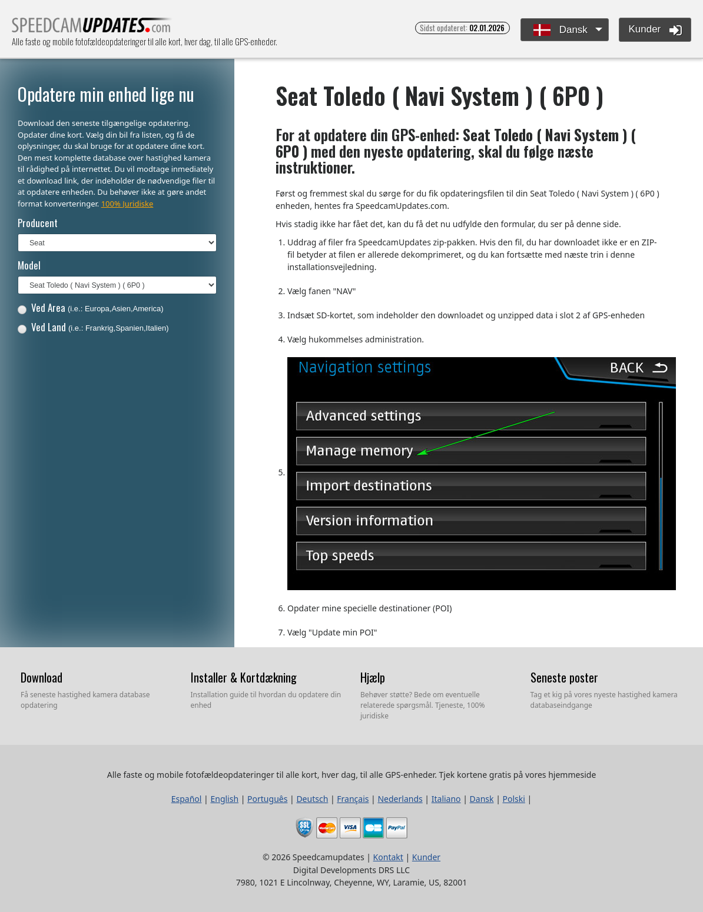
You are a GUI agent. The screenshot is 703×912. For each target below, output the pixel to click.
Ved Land (93, 326)
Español (186, 798)
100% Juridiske (127, 203)
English (224, 798)
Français (353, 798)
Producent (38, 222)
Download (41, 677)
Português (267, 798)
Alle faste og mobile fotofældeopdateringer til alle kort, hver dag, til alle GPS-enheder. (92, 28)
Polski (514, 798)
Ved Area (91, 307)
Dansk (560, 30)
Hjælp (372, 677)
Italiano (446, 798)
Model (29, 265)
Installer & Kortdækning (244, 677)
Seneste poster (564, 677)
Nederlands (399, 798)
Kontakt (388, 857)
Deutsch (312, 798)
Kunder (655, 30)
